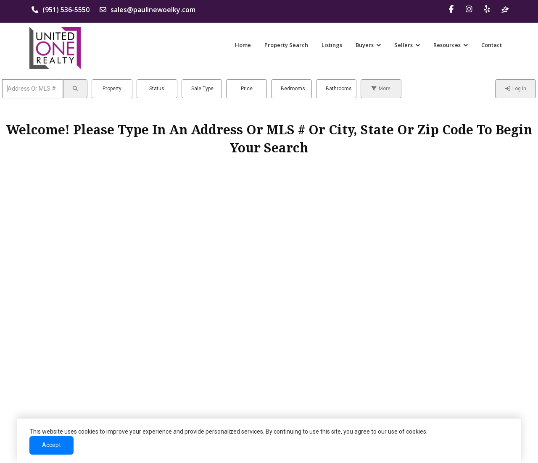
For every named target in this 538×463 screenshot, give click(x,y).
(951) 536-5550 (61, 9)
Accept (51, 445)
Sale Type (202, 89)
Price (247, 89)
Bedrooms (293, 89)
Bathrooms (339, 89)
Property (112, 89)
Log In (515, 89)
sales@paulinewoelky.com (147, 9)
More (381, 89)
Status (156, 89)
